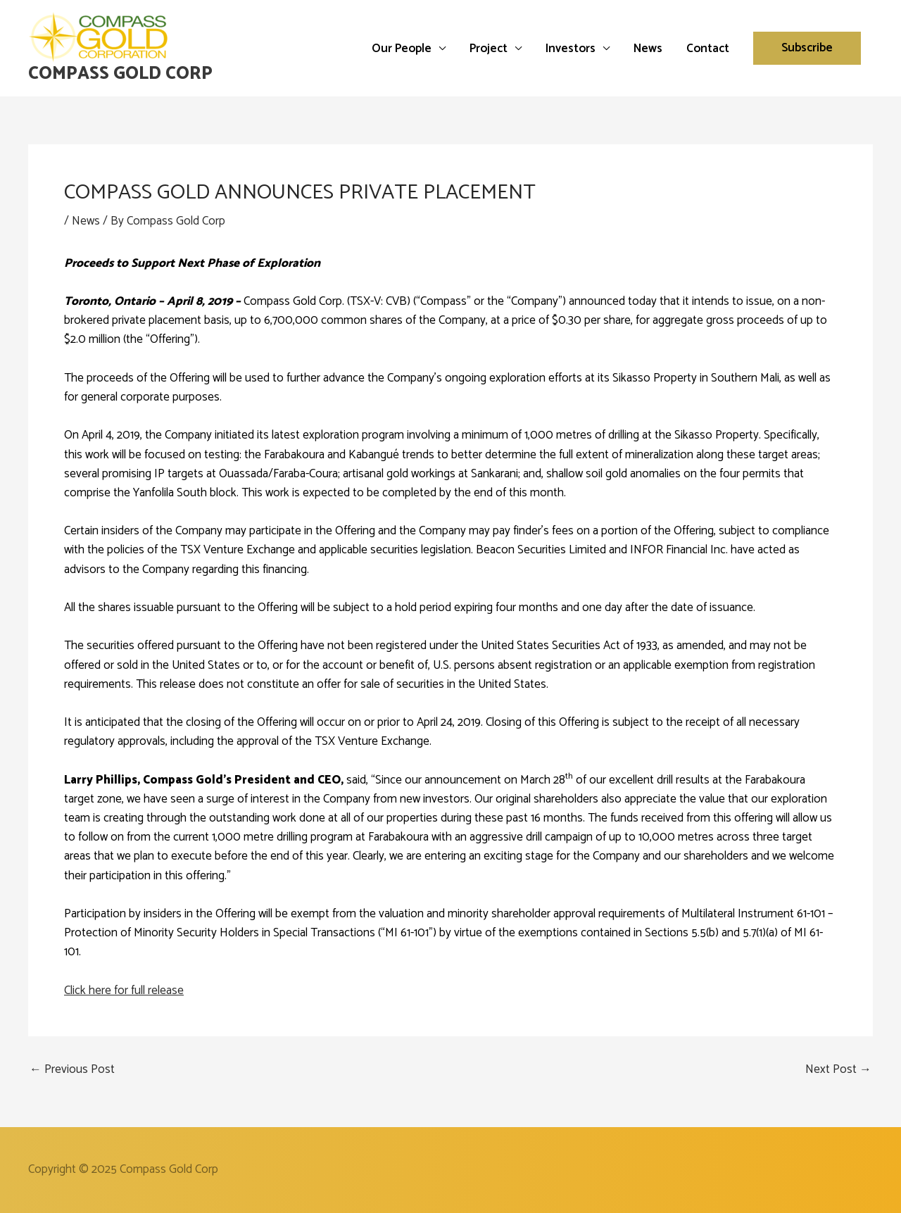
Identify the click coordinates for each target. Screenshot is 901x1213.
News (648, 48)
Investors (571, 48)
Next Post (838, 1070)
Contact (707, 48)
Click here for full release (124, 990)
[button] (807, 48)
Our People (401, 48)
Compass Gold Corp (120, 74)
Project (489, 48)
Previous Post (72, 1070)
